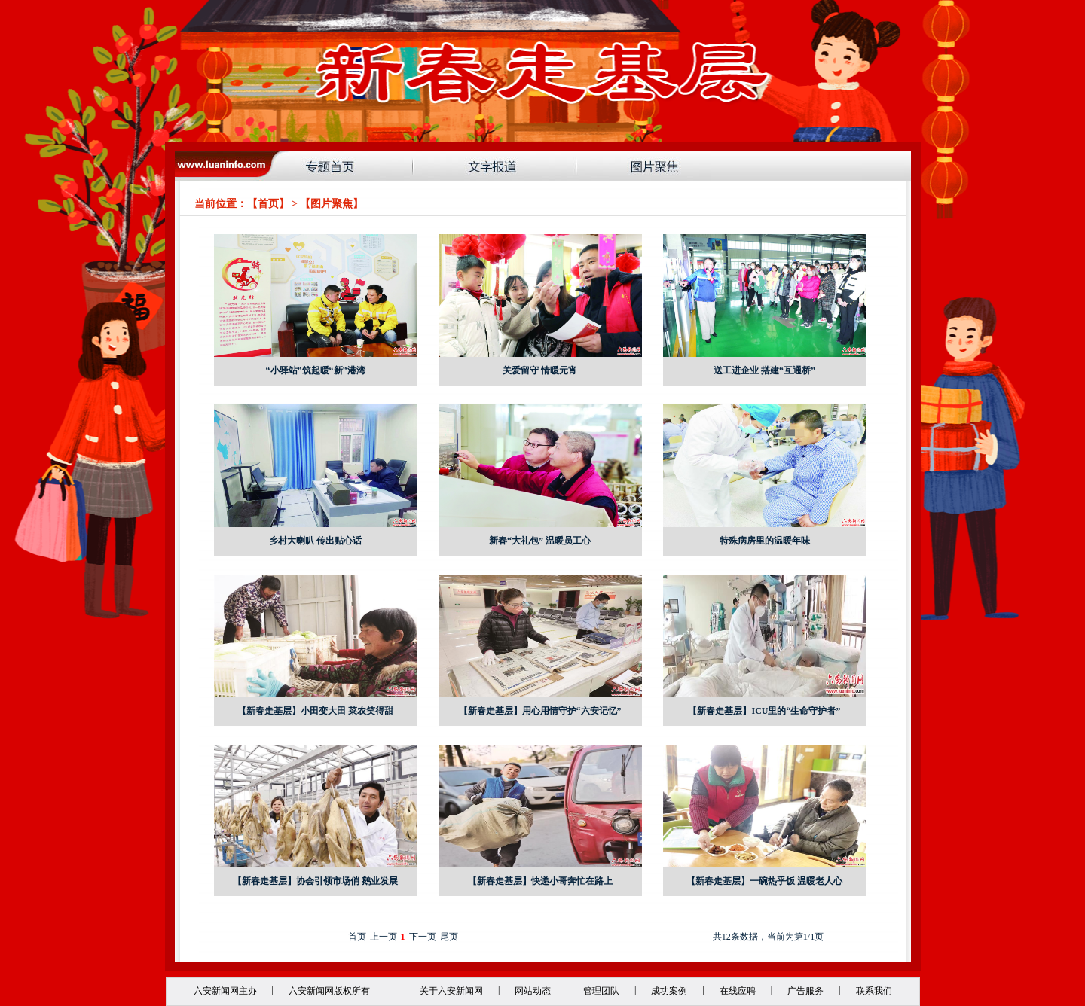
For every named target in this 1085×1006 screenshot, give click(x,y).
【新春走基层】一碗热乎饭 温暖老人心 (764, 881)
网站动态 (533, 991)
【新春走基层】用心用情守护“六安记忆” (540, 711)
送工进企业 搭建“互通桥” (764, 370)
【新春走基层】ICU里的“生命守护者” (764, 711)
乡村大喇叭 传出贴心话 (315, 540)
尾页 (449, 936)
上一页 (383, 936)
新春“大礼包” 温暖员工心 (540, 540)
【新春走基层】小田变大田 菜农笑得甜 (315, 711)
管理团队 (601, 991)
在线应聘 (738, 991)
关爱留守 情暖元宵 (540, 370)
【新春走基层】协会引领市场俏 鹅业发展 (315, 881)
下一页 (422, 936)
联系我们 (874, 991)
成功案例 (669, 991)
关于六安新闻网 (451, 991)
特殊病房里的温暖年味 (765, 540)
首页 (268, 203)
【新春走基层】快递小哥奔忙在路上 (540, 881)
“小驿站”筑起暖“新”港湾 (315, 370)
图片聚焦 (331, 203)
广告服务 (805, 991)
